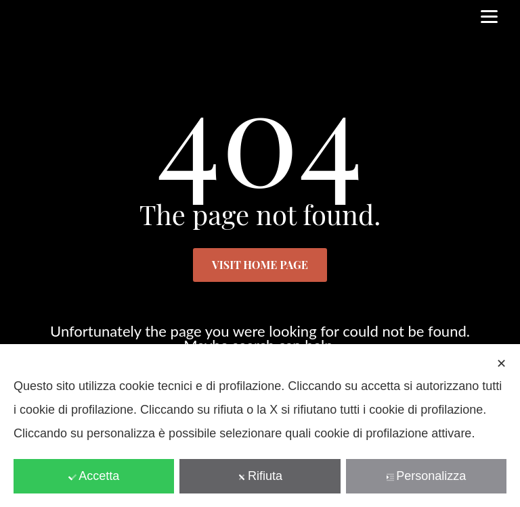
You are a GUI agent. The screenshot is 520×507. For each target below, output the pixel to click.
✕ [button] (501, 363)
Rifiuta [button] (260, 476)
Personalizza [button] (426, 476)
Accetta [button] (93, 476)
